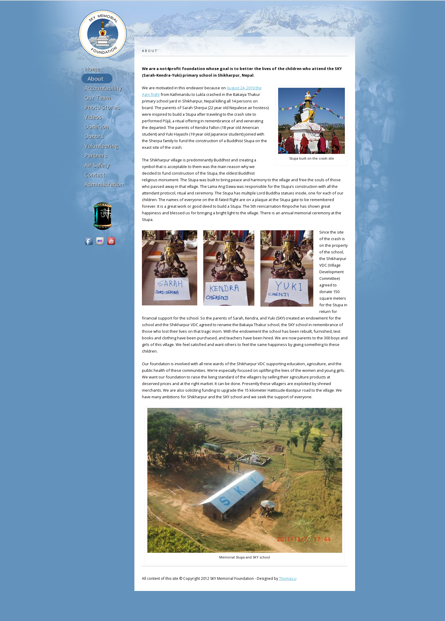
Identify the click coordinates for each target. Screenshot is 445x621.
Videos (93, 117)
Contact (94, 174)
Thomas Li (287, 578)
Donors (93, 136)
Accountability (103, 88)
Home (92, 68)
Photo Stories (102, 107)
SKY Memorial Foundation (102, 34)
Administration (104, 184)
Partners (95, 155)
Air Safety (96, 165)
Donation (96, 126)
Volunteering (101, 145)
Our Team (97, 97)
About (95, 78)
